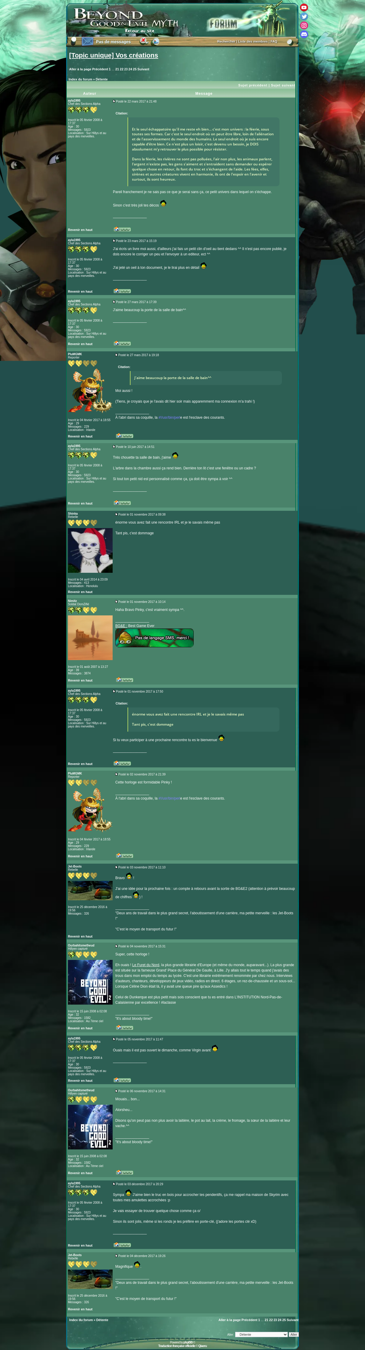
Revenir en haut (80, 230)
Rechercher (226, 41)
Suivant (143, 69)
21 (117, 69)
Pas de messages (113, 41)
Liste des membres (253, 41)
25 (134, 69)
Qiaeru (202, 1346)
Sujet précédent (253, 85)
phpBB (187, 1342)
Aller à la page (80, 69)
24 (130, 69)
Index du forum (80, 79)
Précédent (100, 69)
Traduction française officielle (176, 1346)
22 (121, 69)
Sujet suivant (283, 85)
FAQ (274, 41)
